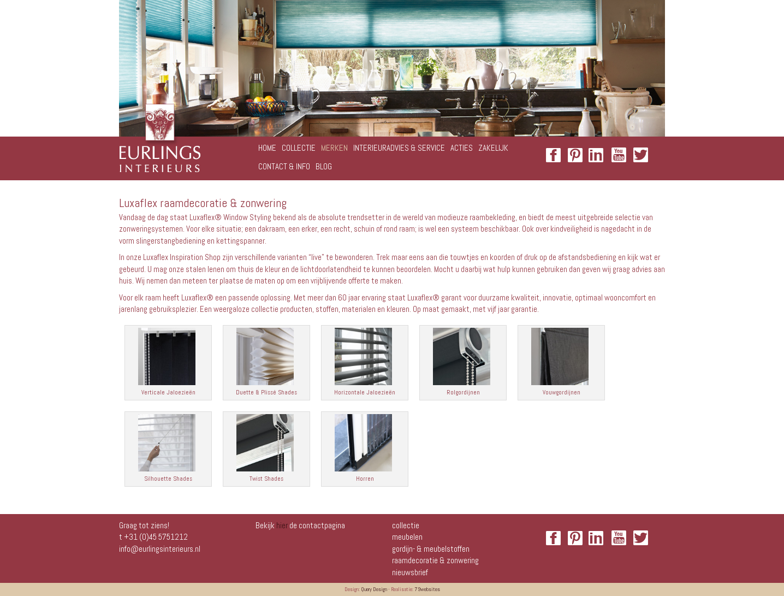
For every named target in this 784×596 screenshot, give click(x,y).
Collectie (405, 525)
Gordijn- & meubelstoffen (431, 549)
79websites (427, 589)
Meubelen (407, 537)
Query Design (374, 589)
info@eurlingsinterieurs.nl (159, 549)
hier (282, 525)
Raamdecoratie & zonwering (435, 560)
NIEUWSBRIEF (410, 572)
